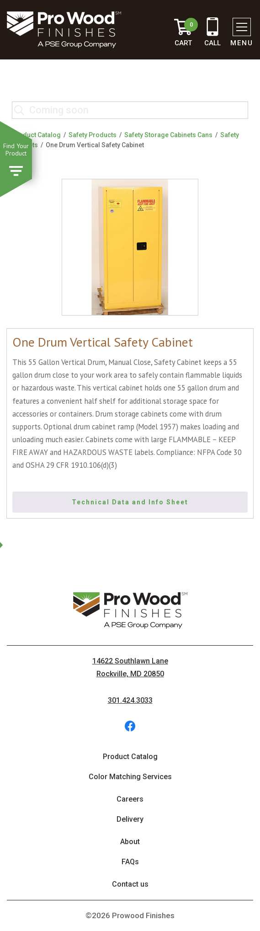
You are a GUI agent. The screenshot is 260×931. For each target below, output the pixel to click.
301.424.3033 (130, 700)
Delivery (130, 819)
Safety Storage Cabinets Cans (168, 135)
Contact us (130, 884)
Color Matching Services (130, 776)
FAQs (130, 861)
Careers (130, 799)
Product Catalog (36, 135)
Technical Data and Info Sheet (130, 502)
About (130, 841)
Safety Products (93, 135)
